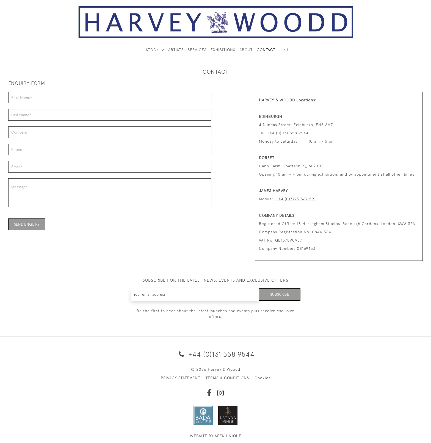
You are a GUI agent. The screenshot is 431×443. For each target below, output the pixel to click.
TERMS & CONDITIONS (227, 378)
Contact (266, 50)
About (246, 50)
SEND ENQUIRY (27, 224)
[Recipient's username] (195, 294)
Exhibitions (223, 50)
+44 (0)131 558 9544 (216, 354)
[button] (286, 50)
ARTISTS (176, 50)
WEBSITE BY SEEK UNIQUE (215, 436)
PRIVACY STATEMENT (180, 378)
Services (197, 50)
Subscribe (279, 294)
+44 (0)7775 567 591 (295, 199)
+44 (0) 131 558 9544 (287, 133)
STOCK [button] (153, 50)
